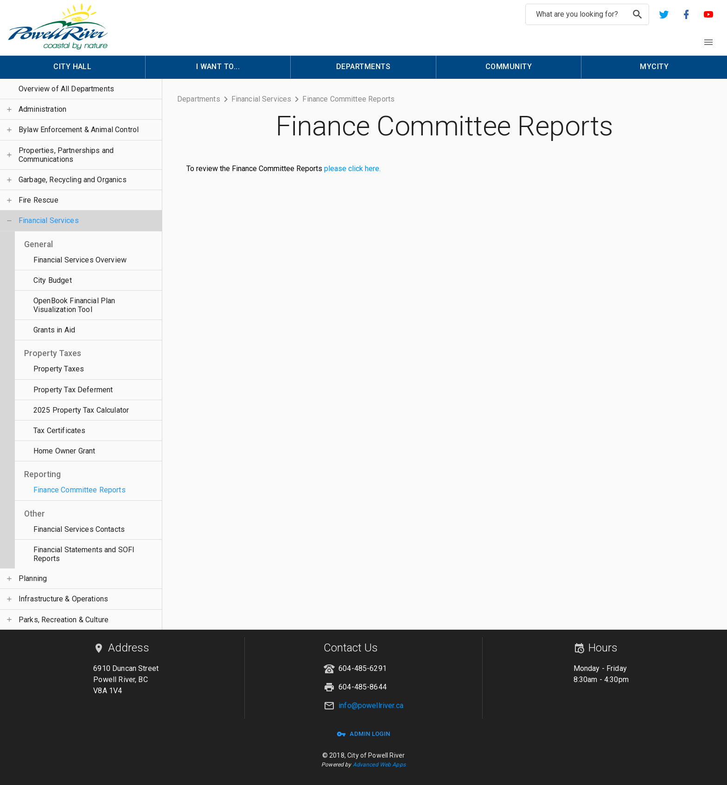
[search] (637, 14)
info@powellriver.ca (370, 705)
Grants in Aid (54, 329)
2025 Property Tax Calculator (81, 410)
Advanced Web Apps (379, 764)
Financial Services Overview (80, 259)
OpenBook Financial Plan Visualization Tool (74, 305)
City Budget (52, 280)
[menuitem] (73, 67)
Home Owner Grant (64, 451)
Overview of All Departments (66, 88)
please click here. (352, 168)
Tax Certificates (59, 430)
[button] (664, 14)
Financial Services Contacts (79, 529)
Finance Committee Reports (79, 489)
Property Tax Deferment (73, 389)
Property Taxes (58, 368)
